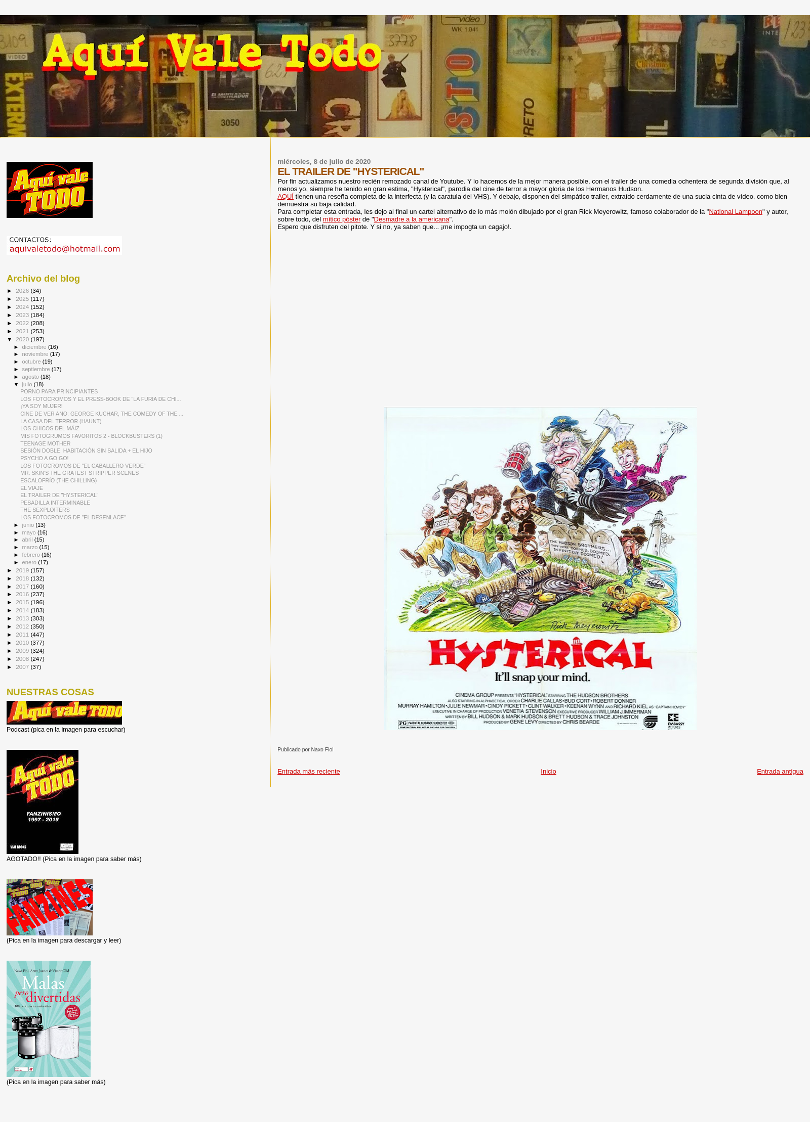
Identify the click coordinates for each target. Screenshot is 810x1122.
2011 (23, 634)
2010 (23, 642)
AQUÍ (285, 196)
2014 (23, 610)
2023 (23, 314)
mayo (29, 532)
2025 (23, 298)
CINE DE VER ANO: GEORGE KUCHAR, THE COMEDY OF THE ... (101, 414)
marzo (30, 547)
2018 (23, 578)
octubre (32, 361)
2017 (23, 586)
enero (30, 562)
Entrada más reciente (308, 771)
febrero (32, 555)
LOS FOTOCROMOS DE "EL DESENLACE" (73, 517)
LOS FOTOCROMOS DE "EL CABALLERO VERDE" (82, 466)
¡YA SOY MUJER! (41, 406)
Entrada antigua (780, 771)
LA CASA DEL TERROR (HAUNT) (60, 421)
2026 (23, 290)
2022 (23, 323)
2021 (23, 331)
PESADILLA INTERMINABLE (55, 503)
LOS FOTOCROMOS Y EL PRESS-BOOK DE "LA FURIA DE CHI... (100, 399)
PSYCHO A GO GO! (44, 458)
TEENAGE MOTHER (45, 443)
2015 (23, 602)
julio (28, 384)
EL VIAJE (31, 488)
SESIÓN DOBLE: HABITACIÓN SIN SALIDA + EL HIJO (86, 450)
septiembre (37, 369)
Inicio (548, 771)
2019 (23, 570)
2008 (23, 658)
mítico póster (341, 219)
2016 (23, 594)
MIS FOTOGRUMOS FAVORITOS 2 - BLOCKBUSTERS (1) (91, 436)
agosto (31, 377)
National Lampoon (735, 211)
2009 (23, 650)
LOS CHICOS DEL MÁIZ (49, 428)
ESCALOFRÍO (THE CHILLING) (58, 480)
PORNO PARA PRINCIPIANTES (59, 391)
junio (29, 525)
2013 (23, 618)
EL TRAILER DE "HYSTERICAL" (59, 495)
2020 (23, 339)
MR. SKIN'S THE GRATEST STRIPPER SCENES (79, 473)
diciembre (35, 347)
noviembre (36, 354)
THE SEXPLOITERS (45, 510)
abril (28, 539)
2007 (23, 666)
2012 (23, 626)
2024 (23, 306)
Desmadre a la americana (412, 219)
